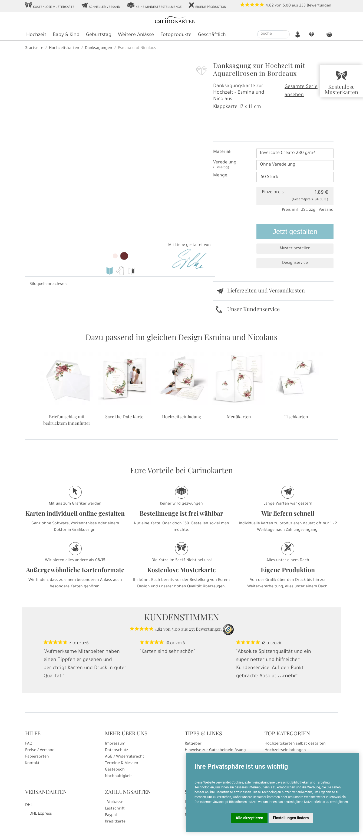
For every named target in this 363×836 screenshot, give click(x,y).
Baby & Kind (66, 35)
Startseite (34, 48)
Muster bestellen (295, 248)
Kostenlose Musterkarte (49, 5)
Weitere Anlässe (136, 35)
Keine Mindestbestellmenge (154, 5)
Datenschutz (116, 750)
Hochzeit (36, 35)
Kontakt (32, 763)
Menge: (220, 175)
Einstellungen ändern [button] (291, 818)
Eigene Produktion (207, 5)
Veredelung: (225, 165)
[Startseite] (181, 20)
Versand (326, 210)
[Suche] (270, 34)
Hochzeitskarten (64, 48)
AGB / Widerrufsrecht (124, 757)
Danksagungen (98, 48)
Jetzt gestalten (295, 231)
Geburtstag (98, 35)
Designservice (295, 263)
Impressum (115, 744)
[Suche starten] (286, 34)
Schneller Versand (100, 5)
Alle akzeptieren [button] (249, 818)
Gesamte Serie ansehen (301, 91)
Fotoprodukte (176, 35)
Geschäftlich (212, 35)
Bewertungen (319, 6)
